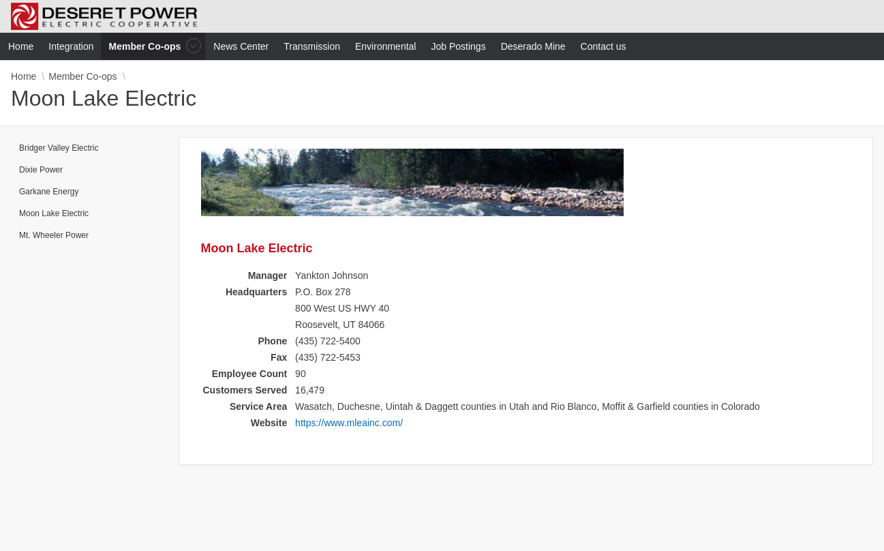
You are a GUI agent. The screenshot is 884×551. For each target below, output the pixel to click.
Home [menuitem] (20, 46)
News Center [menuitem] (241, 46)
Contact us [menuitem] (603, 46)
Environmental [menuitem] (385, 46)
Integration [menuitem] (70, 46)
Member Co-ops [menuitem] (146, 46)
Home (23, 76)
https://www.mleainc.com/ (349, 422)
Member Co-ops (82, 76)
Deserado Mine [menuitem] (533, 46)
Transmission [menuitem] (312, 46)
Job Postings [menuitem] (458, 46)
